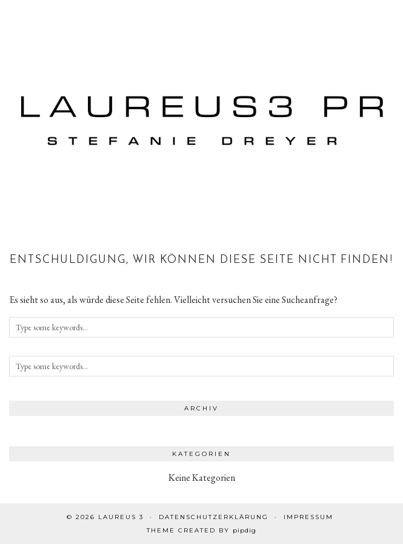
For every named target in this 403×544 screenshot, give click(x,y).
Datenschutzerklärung (213, 517)
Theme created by (201, 530)
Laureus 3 (121, 517)
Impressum (308, 517)
